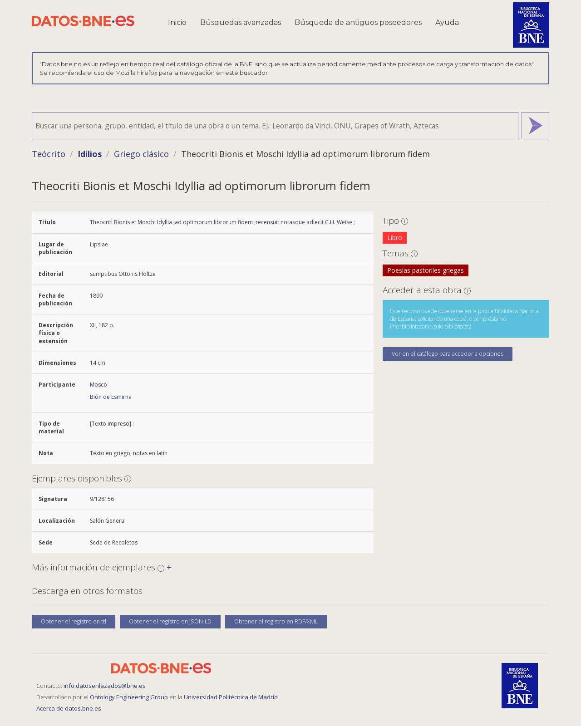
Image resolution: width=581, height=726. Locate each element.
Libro (394, 237)
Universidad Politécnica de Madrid (231, 697)
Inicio (177, 22)
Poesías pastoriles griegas (425, 270)
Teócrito (48, 153)
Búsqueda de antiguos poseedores (358, 22)
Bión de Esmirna (111, 397)
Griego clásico (141, 153)
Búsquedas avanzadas (240, 22)
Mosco (98, 384)
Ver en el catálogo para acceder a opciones (447, 354)
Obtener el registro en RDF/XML (276, 621)
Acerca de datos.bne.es (68, 708)
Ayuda (447, 22)
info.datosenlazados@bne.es (105, 686)
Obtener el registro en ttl (73, 621)
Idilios (90, 153)
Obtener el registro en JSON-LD (170, 621)
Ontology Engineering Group (129, 697)
